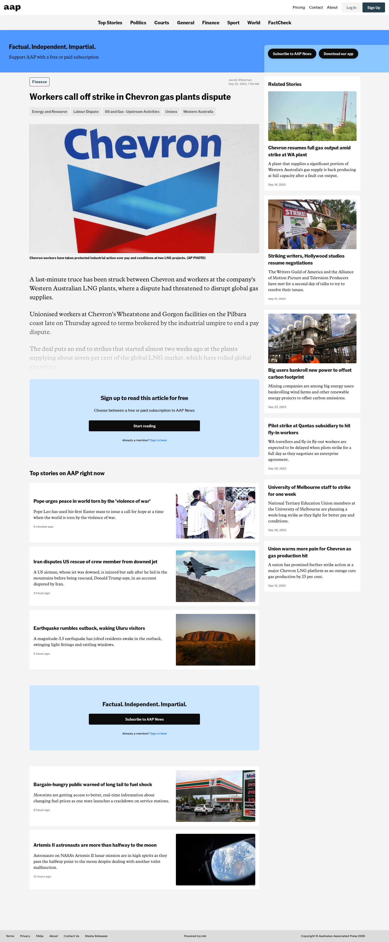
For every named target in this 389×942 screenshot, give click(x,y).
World (253, 22)
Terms (10, 936)
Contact (316, 7)
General (185, 22)
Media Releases (96, 936)
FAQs (39, 936)
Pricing (299, 7)
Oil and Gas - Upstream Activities (132, 111)
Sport (233, 22)
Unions (171, 111)
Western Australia (198, 111)
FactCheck (279, 22)
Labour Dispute (86, 111)
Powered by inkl (195, 936)
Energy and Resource (49, 111)
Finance (210, 22)
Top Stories (110, 22)
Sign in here (158, 440)
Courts (161, 22)
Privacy (25, 936)
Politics (138, 22)
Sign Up (373, 7)
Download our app (338, 53)
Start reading (144, 425)
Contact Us (71, 936)
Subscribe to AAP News (292, 53)
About (332, 7)
